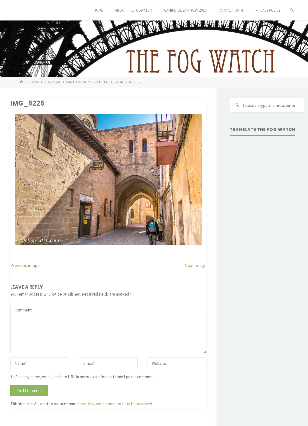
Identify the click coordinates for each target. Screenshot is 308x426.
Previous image (25, 265)
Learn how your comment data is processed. (115, 403)
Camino (35, 82)
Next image (195, 265)
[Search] (292, 10)
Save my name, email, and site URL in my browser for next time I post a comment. (83, 376)
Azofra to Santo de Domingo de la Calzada (85, 82)
